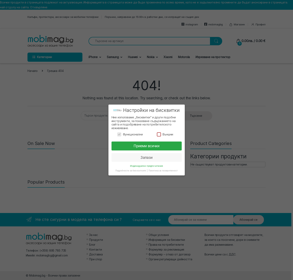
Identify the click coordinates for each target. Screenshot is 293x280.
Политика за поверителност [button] (163, 170)
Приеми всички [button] (146, 146)
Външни (165, 134)
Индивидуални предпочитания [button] (146, 166)
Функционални (130, 134)
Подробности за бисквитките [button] (130, 170)
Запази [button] (146, 157)
